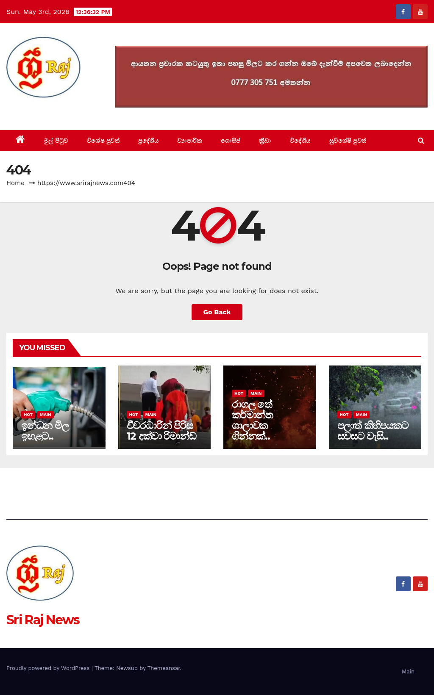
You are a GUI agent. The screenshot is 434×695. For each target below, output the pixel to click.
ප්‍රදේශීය (148, 140)
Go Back (217, 312)
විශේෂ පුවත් (103, 140)
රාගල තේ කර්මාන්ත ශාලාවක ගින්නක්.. (252, 420)
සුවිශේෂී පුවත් (348, 140)
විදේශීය (300, 140)
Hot (28, 414)
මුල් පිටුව (56, 140)
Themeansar (163, 668)
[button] (421, 140)
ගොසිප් (230, 140)
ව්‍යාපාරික (189, 140)
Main (45, 414)
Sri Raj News (43, 111)
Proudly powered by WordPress (49, 668)
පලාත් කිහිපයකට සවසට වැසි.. (372, 430)
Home (15, 183)
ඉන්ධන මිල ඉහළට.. (45, 430)
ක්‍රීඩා (265, 140)
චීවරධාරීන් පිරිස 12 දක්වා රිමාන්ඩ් (161, 430)
